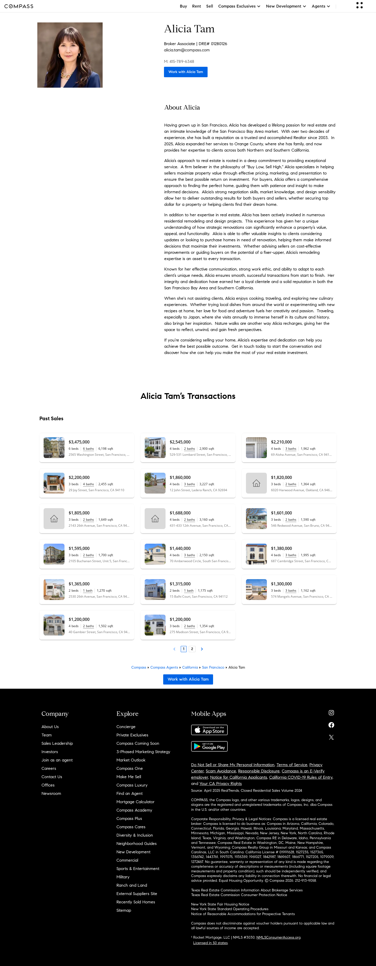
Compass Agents (164, 667)
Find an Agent (129, 793)
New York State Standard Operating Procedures (229, 909)
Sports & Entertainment (137, 868)
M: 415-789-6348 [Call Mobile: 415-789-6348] (179, 61)
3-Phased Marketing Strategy (143, 751)
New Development (133, 851)
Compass (138, 667)
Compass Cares (130, 826)
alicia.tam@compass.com (187, 49)
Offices (48, 785)
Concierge (126, 726)
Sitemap (123, 910)
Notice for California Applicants (238, 777)
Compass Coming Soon (137, 743)
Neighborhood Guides (136, 843)
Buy (183, 6)
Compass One (129, 768)
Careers (49, 768)
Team (47, 735)
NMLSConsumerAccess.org (278, 937)
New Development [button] (286, 6)
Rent (196, 6)
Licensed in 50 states (210, 943)
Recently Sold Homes (135, 901)
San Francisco (213, 667)
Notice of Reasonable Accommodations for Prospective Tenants (243, 914)
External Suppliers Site (136, 893)
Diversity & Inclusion (134, 835)
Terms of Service (292, 764)
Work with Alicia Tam (185, 72)
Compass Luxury (132, 785)
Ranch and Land (131, 885)
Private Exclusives (132, 735)
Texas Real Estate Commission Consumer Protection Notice (239, 895)
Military (123, 876)
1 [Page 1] (183, 649)
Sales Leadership (57, 743)
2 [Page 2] (192, 649)
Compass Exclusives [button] (239, 6)
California (190, 667)
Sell (209, 6)
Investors (50, 751)
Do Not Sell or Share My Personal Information (232, 764)
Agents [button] (321, 6)
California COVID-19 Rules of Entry (300, 777)
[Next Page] (202, 649)
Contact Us (52, 776)
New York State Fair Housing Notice (220, 904)
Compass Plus (129, 818)
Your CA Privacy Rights (220, 783)
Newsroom (51, 793)
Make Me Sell (128, 776)
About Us (50, 726)
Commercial (127, 860)
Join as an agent (57, 760)
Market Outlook (130, 760)
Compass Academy (134, 810)
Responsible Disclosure (259, 771)
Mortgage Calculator (135, 801)
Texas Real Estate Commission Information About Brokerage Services (247, 890)
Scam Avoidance (221, 771)
